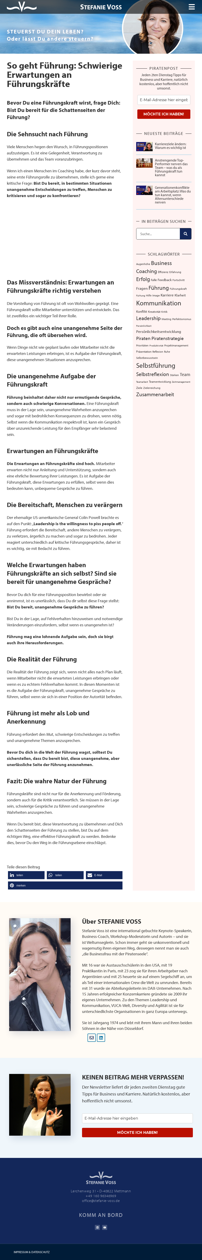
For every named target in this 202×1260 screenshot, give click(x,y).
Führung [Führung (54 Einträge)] (159, 287)
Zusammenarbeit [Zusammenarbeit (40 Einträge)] (155, 394)
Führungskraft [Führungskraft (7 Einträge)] (178, 288)
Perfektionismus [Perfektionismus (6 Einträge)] (181, 319)
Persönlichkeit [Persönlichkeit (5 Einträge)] (144, 325)
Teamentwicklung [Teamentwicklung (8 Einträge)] (160, 381)
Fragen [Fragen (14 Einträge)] (142, 288)
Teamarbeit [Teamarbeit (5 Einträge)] (142, 381)
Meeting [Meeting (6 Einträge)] (166, 319)
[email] (163, 100)
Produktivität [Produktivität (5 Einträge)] (156, 345)
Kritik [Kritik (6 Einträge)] (164, 311)
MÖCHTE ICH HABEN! (164, 114)
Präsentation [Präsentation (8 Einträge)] (144, 351)
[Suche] (185, 233)
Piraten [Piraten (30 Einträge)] (143, 338)
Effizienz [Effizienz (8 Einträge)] (163, 272)
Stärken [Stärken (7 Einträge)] (174, 375)
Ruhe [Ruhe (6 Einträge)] (167, 351)
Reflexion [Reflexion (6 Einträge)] (157, 351)
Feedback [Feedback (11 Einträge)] (165, 280)
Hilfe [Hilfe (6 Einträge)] (149, 295)
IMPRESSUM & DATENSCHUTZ (32, 1252)
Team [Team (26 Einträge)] (185, 374)
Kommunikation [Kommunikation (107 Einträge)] (158, 302)
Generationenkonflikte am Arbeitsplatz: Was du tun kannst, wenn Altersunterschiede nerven (173, 194)
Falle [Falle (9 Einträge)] (154, 280)
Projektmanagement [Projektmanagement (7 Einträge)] (176, 345)
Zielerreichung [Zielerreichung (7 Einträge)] (151, 388)
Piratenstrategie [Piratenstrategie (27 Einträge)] (168, 338)
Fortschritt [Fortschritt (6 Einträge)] (179, 280)
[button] (26, 875)
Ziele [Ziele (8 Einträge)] (139, 388)
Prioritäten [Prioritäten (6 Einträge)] (142, 345)
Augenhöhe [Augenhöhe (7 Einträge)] (143, 264)
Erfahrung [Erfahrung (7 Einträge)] (175, 272)
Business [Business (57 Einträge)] (161, 263)
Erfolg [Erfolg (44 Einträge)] (143, 279)
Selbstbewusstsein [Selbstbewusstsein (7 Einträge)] (147, 358)
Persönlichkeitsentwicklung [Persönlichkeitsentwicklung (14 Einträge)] (158, 331)
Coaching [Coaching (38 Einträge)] (146, 271)
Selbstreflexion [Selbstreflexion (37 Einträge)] (152, 374)
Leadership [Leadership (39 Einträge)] (148, 318)
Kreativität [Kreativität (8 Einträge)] (154, 311)
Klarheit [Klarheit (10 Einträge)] (180, 295)
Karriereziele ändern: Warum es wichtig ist (170, 146)
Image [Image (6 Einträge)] (156, 295)
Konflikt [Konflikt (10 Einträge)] (141, 311)
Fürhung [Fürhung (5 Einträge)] (140, 295)
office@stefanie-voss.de (101, 1200)
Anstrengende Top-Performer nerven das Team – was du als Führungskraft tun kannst (171, 167)
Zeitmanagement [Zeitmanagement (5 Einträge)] (181, 381)
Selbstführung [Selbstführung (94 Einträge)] (155, 365)
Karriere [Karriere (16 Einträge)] (167, 294)
